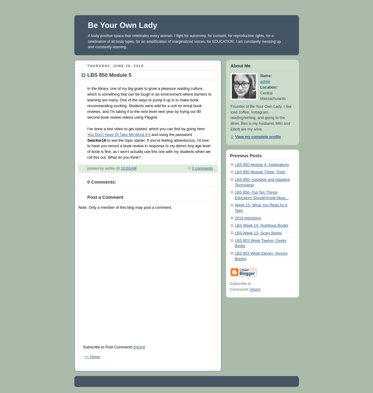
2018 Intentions (248, 218)
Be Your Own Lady (123, 25)
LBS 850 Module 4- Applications (262, 165)
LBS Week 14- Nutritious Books (261, 225)
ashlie (265, 82)
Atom (139, 347)
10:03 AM (129, 168)
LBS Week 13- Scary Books (258, 233)
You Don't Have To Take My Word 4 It (119, 135)
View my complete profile (258, 137)
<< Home (92, 357)
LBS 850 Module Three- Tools (260, 172)
